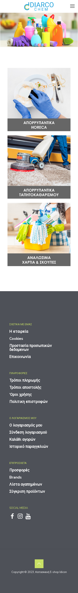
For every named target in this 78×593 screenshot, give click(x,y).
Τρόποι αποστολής (25, 387)
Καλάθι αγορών (22, 439)
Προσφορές (19, 470)
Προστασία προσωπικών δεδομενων (30, 347)
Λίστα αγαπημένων (25, 484)
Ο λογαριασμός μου (25, 425)
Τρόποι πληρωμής (24, 380)
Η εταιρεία (18, 331)
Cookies (16, 338)
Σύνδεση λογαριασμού (28, 432)
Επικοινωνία (20, 356)
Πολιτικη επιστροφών (28, 401)
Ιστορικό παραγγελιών (28, 446)
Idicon (63, 572)
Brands (15, 477)
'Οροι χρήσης (20, 394)
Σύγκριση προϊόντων (27, 491)
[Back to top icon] (39, 563)
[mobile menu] (72, 6)
